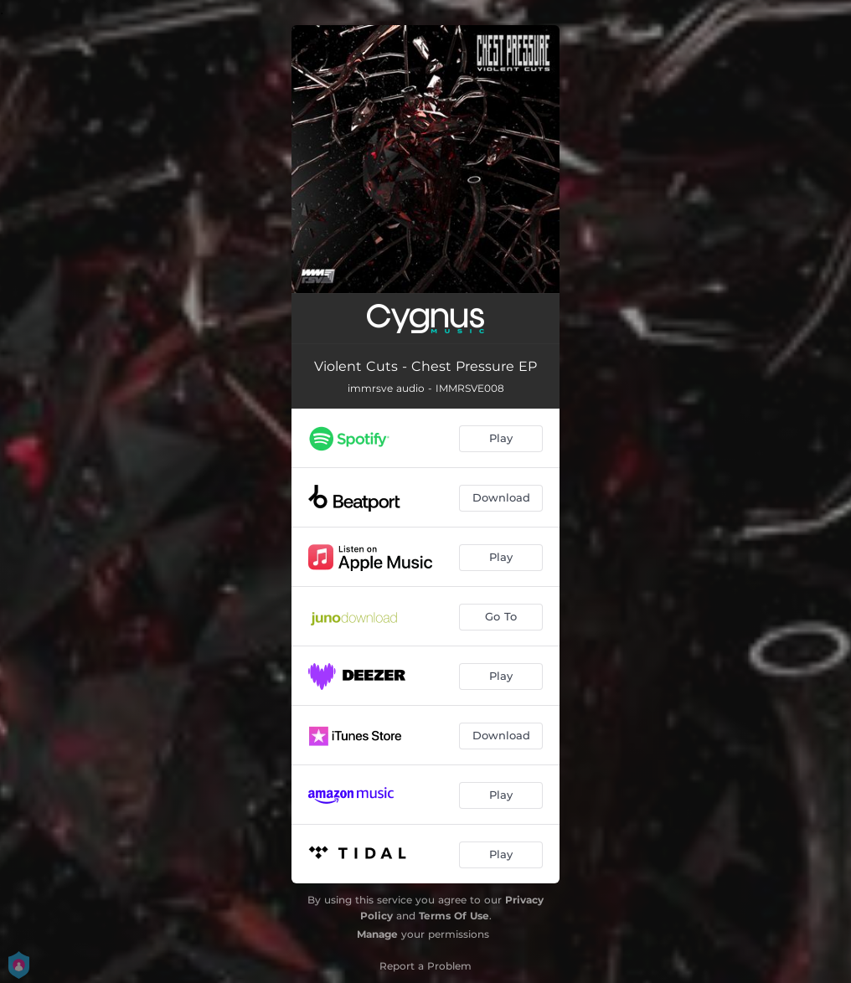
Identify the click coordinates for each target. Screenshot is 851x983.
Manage (377, 934)
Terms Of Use (454, 915)
